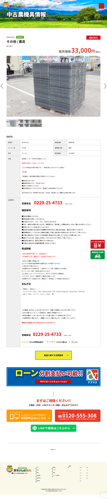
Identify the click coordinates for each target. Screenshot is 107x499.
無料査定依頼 (41, 485)
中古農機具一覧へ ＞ (53, 449)
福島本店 (83, 477)
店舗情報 (72, 467)
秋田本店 (83, 470)
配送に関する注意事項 (53, 355)
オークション (57, 471)
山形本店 (83, 480)
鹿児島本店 (84, 484)
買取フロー (40, 471)
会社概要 (56, 474)
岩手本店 (83, 474)
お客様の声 (56, 467)
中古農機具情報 (42, 478)
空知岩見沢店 (84, 467)
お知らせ (40, 467)
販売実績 (40, 474)
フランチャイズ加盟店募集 (60, 479)
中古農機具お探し (42, 481)
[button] (2, 86)
